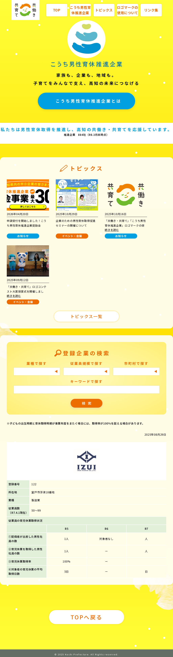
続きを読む (112, 230)
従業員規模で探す (86, 363)
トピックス (104, 10)
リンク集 (151, 10)
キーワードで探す (86, 381)
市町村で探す (136, 363)
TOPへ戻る (87, 617)
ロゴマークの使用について (127, 10)
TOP (56, 10)
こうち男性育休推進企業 (80, 10)
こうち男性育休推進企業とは (88, 101)
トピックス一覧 (86, 316)
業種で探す (37, 363)
